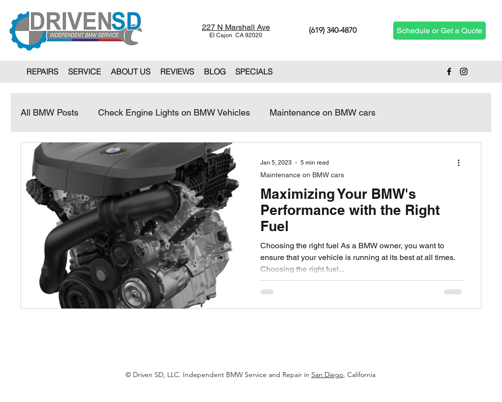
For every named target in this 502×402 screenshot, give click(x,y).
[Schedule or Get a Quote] (439, 31)
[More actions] (462, 162)
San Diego (327, 374)
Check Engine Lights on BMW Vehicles (174, 112)
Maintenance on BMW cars (323, 112)
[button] (42, 71)
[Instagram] (464, 71)
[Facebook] (449, 71)
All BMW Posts (49, 112)
